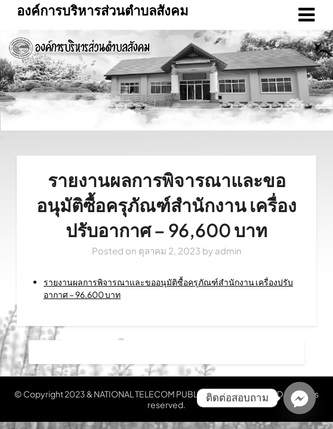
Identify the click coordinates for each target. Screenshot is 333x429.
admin (228, 250)
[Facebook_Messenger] (299, 398)
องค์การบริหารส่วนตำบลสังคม (103, 10)
